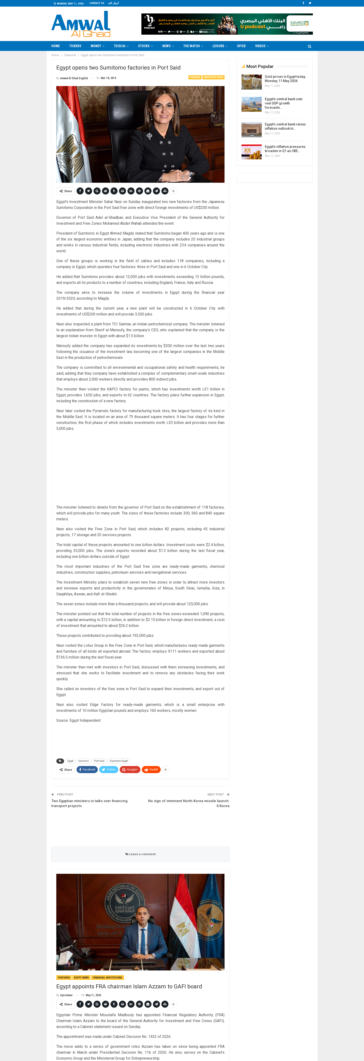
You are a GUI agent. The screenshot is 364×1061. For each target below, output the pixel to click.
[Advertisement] (32, 121)
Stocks (144, 46)
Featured (195, 77)
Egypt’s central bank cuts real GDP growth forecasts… (284, 103)
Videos (260, 46)
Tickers (75, 46)
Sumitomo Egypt (119, 761)
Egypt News (81, 977)
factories (84, 761)
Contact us (97, 3)
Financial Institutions (107, 977)
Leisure (218, 46)
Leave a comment (140, 854)
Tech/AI (119, 46)
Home (55, 46)
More (282, 46)
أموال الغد (113, 3)
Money (96, 46)
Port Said (99, 761)
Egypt (70, 761)
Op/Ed (241, 46)
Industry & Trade (213, 77)
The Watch (191, 46)
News (166, 46)
